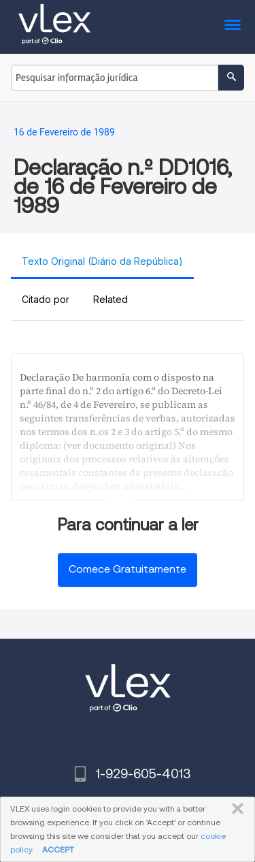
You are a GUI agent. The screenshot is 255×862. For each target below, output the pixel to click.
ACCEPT (58, 849)
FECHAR (235, 809)
